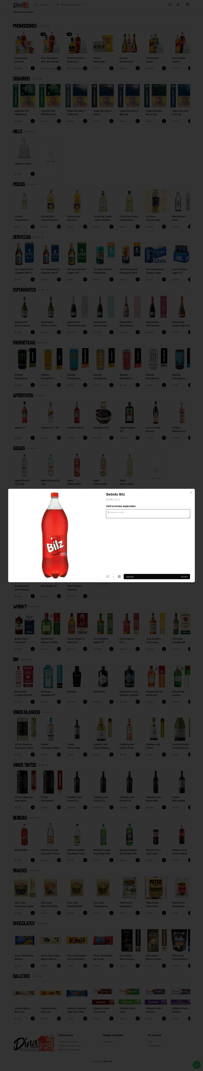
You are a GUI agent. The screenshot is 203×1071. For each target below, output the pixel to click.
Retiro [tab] (118, 522)
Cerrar (101, 556)
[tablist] (101, 522)
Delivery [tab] (85, 522)
